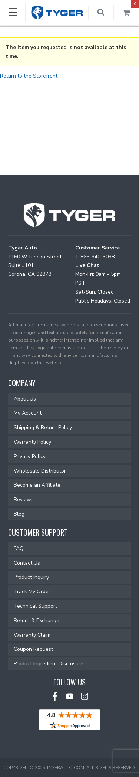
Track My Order (32, 591)
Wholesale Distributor (40, 470)
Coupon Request (33, 649)
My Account (28, 413)
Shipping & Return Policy (43, 427)
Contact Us (27, 563)
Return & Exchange (36, 620)
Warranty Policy (32, 441)
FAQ (19, 548)
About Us (25, 398)
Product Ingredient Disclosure (48, 663)
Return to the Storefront (28, 75)
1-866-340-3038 (95, 256)
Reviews (24, 499)
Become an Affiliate (37, 485)
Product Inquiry (31, 577)
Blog (19, 514)
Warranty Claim (32, 635)
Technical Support (35, 606)
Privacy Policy (30, 456)
